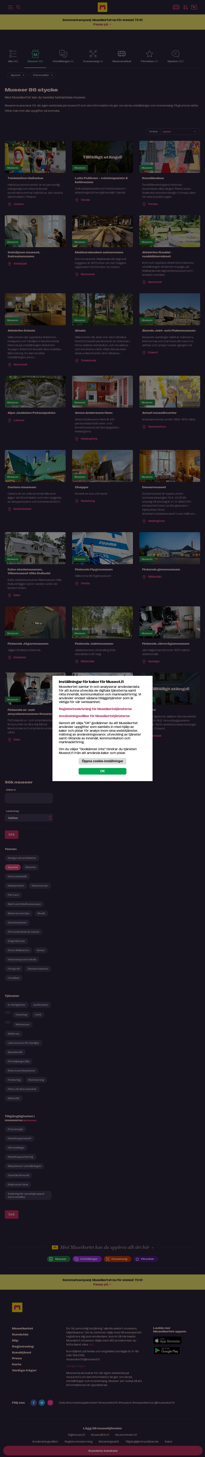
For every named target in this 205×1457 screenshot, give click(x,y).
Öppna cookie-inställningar (102, 761)
